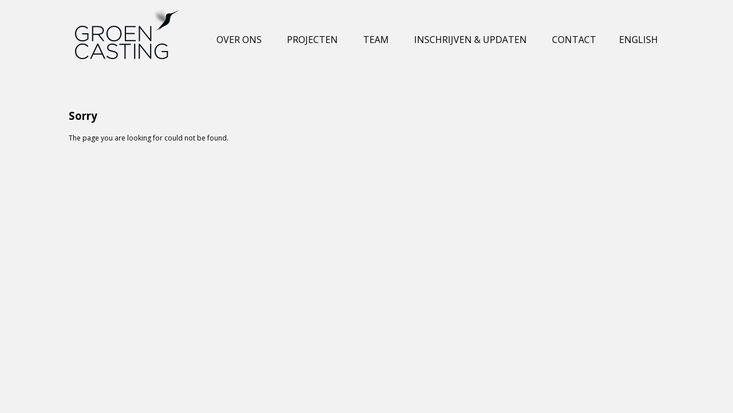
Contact (574, 39)
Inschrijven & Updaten (470, 39)
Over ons (239, 39)
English (638, 39)
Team (376, 39)
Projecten (312, 39)
